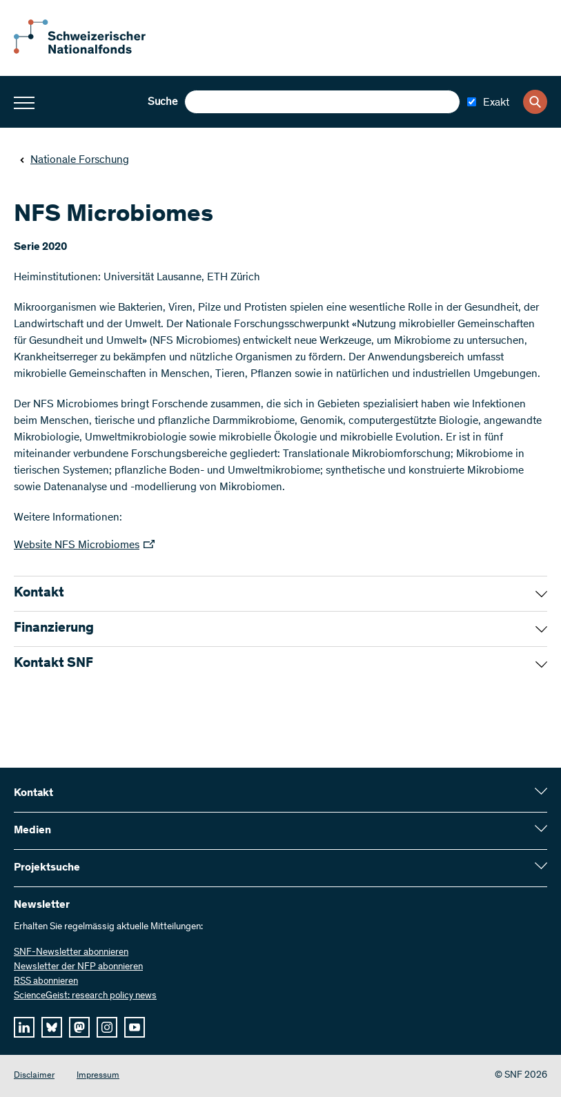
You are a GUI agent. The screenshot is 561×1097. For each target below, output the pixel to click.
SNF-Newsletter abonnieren (71, 953)
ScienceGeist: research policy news (85, 996)
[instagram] (107, 1027)
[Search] (535, 102)
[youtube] (134, 1027)
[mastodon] (79, 1027)
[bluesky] (51, 1027)
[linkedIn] (24, 1027)
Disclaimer (34, 1075)
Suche (162, 102)
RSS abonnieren (46, 982)
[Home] (90, 51)
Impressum (98, 1075)
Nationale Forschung (74, 160)
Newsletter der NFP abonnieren (78, 967)
